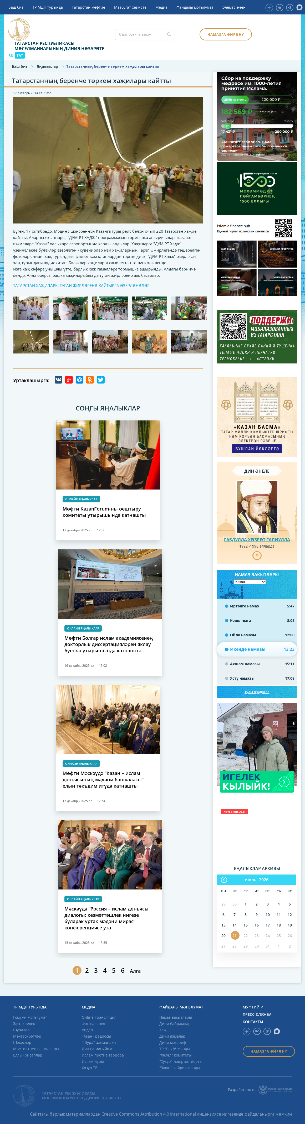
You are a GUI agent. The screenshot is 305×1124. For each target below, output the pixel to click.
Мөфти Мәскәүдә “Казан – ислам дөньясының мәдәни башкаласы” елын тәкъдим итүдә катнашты (103, 779)
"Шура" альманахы (99, 1042)
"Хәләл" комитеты (175, 1055)
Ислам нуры (93, 1061)
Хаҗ (162, 1029)
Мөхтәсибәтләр (27, 1036)
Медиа (161, 7)
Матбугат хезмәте (130, 7)
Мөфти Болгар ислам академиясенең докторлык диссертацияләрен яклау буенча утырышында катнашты (108, 644)
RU (10, 55)
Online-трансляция (99, 1017)
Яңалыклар (47, 66)
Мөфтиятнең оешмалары (36, 1048)
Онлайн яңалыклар (81, 499)
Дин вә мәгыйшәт (98, 1048)
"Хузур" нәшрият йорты (180, 1061)
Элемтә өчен (234, 7)
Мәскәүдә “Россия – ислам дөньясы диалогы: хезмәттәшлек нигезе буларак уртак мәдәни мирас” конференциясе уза (106, 918)
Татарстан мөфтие (88, 7)
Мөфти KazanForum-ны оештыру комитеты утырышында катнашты (104, 512)
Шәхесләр (22, 1042)
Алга (135, 971)
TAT (20, 55)
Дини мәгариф (172, 1042)
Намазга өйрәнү (225, 34)
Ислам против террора (103, 1055)
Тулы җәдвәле (257, 691)
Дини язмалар (172, 1036)
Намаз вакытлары (175, 1017)
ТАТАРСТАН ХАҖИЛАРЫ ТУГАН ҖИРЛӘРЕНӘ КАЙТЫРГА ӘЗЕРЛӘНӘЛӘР (81, 285)
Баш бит (15, 7)
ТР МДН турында (47, 7)
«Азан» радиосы (96, 1036)
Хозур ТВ (90, 1067)
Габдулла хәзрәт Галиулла (257, 540)
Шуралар (21, 1029)
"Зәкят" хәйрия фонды (179, 1067)
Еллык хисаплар (27, 1055)
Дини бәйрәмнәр (175, 1023)
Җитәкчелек (24, 1023)
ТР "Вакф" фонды (174, 1048)
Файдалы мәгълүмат (195, 7)
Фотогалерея (93, 1023)
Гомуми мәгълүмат (30, 1017)
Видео (87, 1029)
